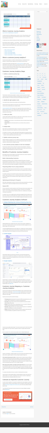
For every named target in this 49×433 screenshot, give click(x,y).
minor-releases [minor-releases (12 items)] (39, 92)
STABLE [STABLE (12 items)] (45, 109)
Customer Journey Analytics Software (10, 53)
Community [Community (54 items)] (44, 78)
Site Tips (38, 37)
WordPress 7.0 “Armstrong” (41, 67)
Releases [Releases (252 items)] (42, 103)
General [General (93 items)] (38, 88)
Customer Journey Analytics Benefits (10, 52)
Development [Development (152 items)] (39, 82)
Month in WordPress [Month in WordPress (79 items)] (40, 94)
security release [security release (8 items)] (39, 107)
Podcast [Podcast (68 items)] (38, 98)
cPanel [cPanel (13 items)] (38, 80)
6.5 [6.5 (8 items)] (42, 76)
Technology (38, 39)
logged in (8, 413)
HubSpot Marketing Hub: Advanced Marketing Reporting (17, 202)
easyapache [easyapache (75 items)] (39, 84)
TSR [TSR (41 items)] (38, 112)
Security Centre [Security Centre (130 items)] (44, 105)
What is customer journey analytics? (10, 49)
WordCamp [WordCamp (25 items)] (45, 114)
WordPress (38, 40)
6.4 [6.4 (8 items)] (40, 76)
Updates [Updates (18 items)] (38, 114)
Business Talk (39, 31)
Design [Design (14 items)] (46, 80)
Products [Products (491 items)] (44, 100)
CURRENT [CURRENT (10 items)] (42, 80)
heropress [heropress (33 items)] (38, 90)
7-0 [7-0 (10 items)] (37, 78)
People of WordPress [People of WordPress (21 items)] (40, 96)
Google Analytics (8, 261)
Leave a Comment (5, 32)
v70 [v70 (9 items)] (41, 114)
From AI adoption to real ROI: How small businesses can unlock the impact (42, 54)
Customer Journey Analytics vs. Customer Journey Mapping (14, 54)
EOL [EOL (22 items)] (43, 84)
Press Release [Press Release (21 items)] (44, 98)
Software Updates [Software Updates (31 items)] (40, 109)
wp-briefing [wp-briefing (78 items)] (39, 116)
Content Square (7, 233)
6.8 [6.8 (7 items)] (44, 76)
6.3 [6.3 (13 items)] (37, 76)
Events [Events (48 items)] (38, 86)
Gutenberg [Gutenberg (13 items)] (43, 88)
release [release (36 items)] (38, 103)
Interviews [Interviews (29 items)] (43, 90)
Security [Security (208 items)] (38, 105)
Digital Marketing (11, 32)
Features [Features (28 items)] (42, 86)
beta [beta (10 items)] (40, 78)
